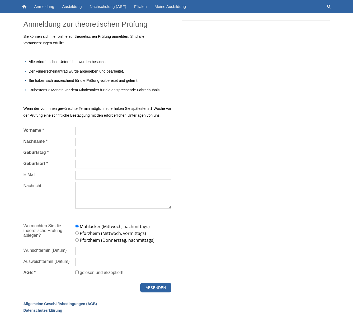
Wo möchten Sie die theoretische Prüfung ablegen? (43, 231)
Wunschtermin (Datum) (45, 250)
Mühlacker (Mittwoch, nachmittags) (112, 226)
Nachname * (35, 141)
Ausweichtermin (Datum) (46, 261)
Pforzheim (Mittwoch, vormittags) (110, 233)
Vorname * (33, 130)
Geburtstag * (36, 152)
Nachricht (32, 185)
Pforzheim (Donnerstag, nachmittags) (114, 240)
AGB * (29, 272)
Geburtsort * (35, 163)
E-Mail (29, 174)
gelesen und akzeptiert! (99, 272)
